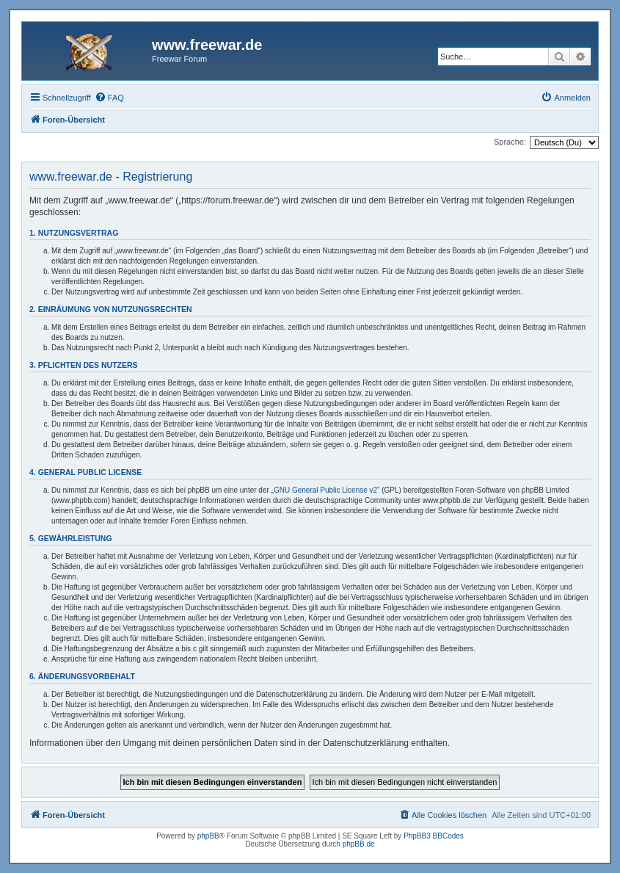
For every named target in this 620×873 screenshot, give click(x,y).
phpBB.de (359, 844)
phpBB (208, 836)
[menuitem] (109, 97)
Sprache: (510, 141)
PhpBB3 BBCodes (434, 836)
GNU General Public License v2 (325, 490)
